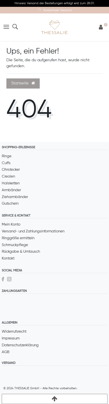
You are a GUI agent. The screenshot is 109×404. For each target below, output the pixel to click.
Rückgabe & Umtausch (21, 252)
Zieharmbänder (15, 197)
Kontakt (8, 258)
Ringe (6, 156)
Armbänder (11, 190)
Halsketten (11, 183)
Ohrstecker (11, 170)
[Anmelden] (100, 27)
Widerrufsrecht (14, 332)
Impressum (11, 338)
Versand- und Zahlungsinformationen (33, 231)
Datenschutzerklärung (20, 345)
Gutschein (10, 204)
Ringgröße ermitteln (18, 238)
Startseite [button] (23, 83)
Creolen (8, 176)
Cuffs (6, 163)
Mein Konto (11, 224)
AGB (5, 352)
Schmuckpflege (15, 245)
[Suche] (15, 27)
